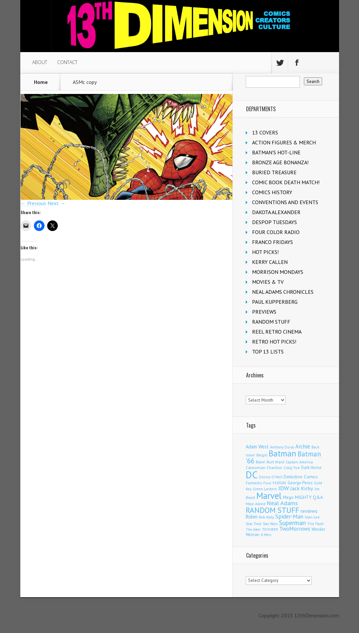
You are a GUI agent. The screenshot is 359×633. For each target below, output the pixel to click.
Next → (56, 203)
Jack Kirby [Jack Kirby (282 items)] (301, 488)
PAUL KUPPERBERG (275, 301)
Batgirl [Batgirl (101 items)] (261, 454)
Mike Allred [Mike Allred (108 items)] (255, 503)
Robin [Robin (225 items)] (251, 517)
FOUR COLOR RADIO (276, 232)
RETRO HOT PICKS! (274, 341)
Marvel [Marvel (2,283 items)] (269, 495)
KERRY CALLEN (270, 262)
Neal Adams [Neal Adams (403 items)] (282, 503)
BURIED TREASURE (274, 172)
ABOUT (39, 62)
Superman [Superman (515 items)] (292, 522)
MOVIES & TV (268, 281)
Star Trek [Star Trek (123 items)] (253, 523)
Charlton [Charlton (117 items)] (274, 467)
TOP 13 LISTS (268, 351)
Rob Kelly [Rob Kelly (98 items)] (266, 517)
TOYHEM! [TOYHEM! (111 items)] (270, 529)
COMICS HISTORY (272, 192)
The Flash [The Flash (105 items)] (315, 523)
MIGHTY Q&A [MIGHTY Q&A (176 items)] (309, 497)
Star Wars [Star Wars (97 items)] (270, 523)
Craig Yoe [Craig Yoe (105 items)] (292, 467)
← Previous (33, 203)
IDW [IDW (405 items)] (283, 488)
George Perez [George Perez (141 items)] (300, 483)
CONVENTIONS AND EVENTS (285, 202)
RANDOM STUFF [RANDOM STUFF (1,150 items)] (272, 510)
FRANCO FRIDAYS (272, 242)
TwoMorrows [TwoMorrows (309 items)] (294, 528)
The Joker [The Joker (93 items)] (253, 529)
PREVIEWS (264, 311)
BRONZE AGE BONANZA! (280, 162)
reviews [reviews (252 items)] (309, 511)
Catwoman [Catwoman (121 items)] (255, 467)
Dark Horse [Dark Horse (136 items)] (311, 467)
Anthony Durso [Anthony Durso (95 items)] (282, 447)
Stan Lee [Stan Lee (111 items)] (312, 516)
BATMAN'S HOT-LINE (276, 152)
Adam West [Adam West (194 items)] (257, 446)
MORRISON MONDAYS (277, 272)
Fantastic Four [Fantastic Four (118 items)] (258, 482)
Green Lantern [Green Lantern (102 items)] (265, 488)
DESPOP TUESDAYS (274, 222)
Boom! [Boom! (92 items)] (260, 462)
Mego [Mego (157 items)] (288, 497)
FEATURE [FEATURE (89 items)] (279, 483)
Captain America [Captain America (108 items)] (299, 461)
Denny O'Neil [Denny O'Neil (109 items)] (270, 476)
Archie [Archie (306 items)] (302, 446)
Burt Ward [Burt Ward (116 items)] (275, 461)
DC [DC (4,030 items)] (252, 474)
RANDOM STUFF (271, 321)
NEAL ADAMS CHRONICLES (283, 291)
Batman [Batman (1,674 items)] (282, 453)
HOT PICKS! (265, 252)
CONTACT (67, 62)
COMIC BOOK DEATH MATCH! (285, 182)
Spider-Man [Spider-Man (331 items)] (289, 516)
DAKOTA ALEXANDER (276, 212)
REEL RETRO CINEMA (277, 331)
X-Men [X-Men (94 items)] (266, 534)
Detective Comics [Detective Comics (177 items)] (301, 477)
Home (41, 82)
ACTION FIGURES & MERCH (284, 142)
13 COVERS (265, 132)
